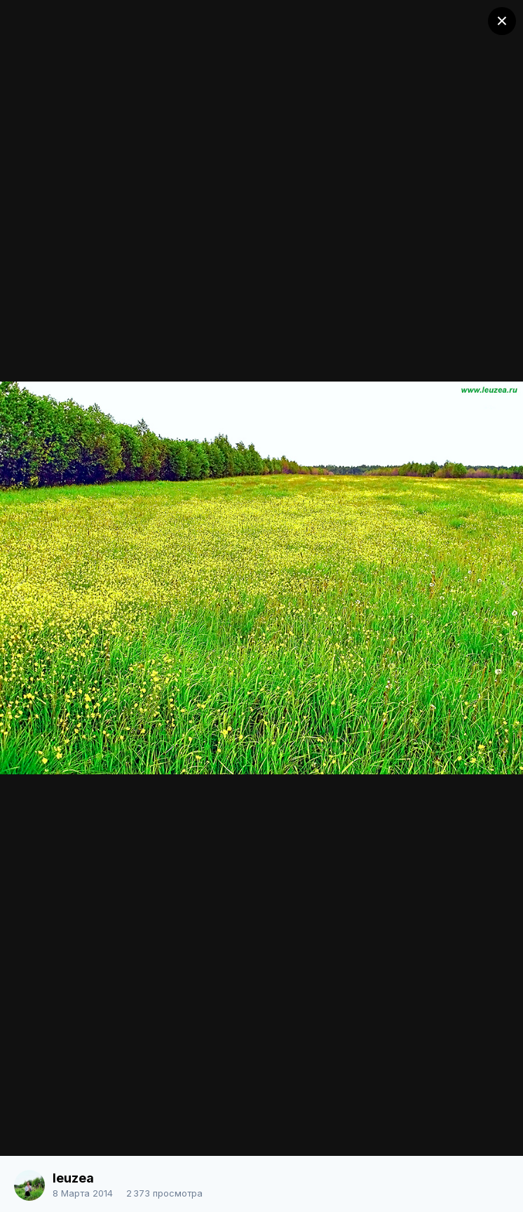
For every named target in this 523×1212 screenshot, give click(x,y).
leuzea (73, 1178)
